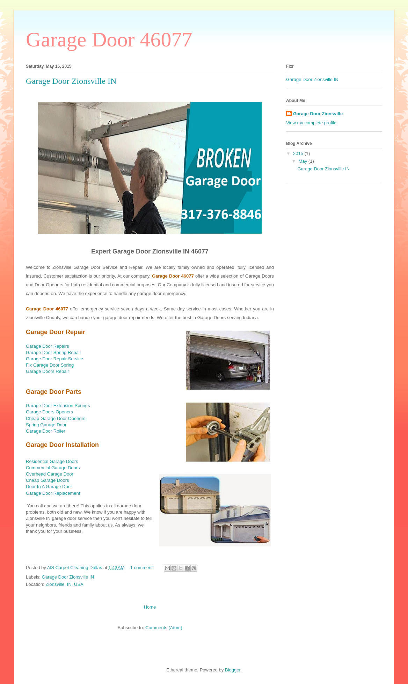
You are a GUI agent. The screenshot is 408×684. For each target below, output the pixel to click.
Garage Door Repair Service (54, 358)
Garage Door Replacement (53, 493)
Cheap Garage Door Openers (56, 418)
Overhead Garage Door (49, 474)
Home (150, 607)
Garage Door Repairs (47, 346)
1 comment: (142, 567)
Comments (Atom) (163, 627)
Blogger (232, 669)
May (303, 161)
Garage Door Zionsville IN (71, 81)
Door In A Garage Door (49, 486)
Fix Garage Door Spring (50, 365)
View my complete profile (311, 122)
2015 (299, 153)
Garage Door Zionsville (318, 113)
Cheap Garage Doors (47, 480)
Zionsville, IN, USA (64, 584)
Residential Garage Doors (52, 461)
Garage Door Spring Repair (53, 352)
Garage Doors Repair (47, 371)
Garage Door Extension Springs (58, 405)
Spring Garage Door (46, 424)
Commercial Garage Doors (53, 467)
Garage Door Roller (45, 431)
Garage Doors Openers (49, 411)
